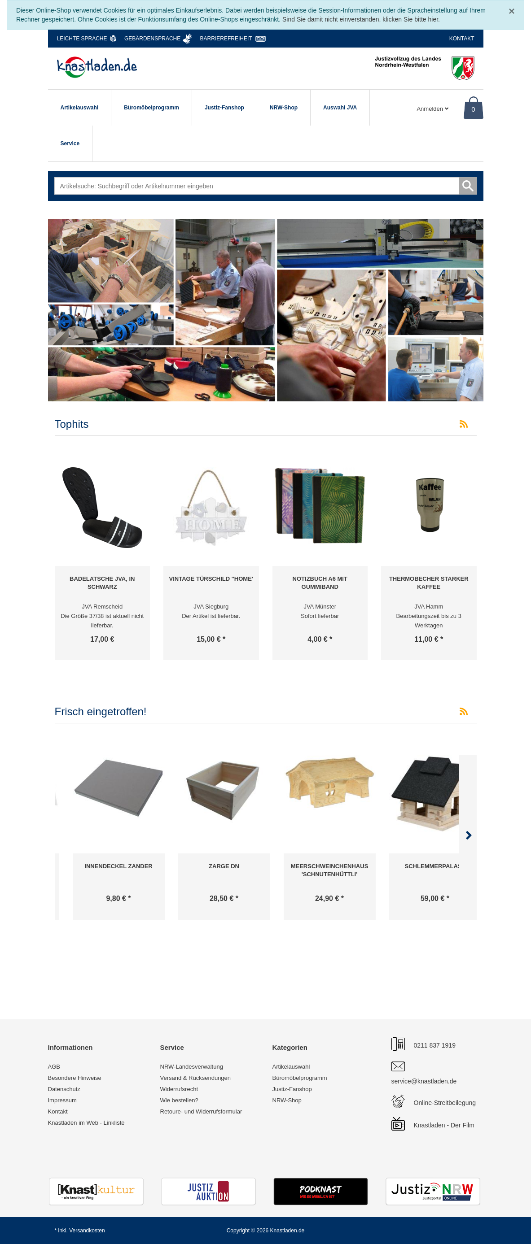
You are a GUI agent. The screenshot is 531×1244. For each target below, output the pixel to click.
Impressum (62, 1100)
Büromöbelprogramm (151, 107)
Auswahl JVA (340, 107)
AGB (54, 1066)
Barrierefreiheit (226, 38)
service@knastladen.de (424, 1081)
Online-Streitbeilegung (445, 1102)
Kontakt (461, 38)
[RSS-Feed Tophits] (464, 424)
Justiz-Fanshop (224, 107)
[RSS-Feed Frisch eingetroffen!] (464, 712)
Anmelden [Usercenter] (432, 108)
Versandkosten (87, 1230)
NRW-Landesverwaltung (191, 1066)
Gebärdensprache (152, 38)
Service (70, 143)
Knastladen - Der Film (444, 1125)
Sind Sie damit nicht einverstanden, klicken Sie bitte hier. (361, 19)
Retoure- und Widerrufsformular (201, 1111)
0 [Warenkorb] (473, 109)
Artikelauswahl (80, 107)
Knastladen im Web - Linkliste (86, 1122)
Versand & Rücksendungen (195, 1077)
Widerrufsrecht (179, 1089)
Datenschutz (64, 1089)
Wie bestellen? (179, 1100)
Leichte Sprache (82, 38)
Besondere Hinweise (74, 1077)
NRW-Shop (284, 107)
